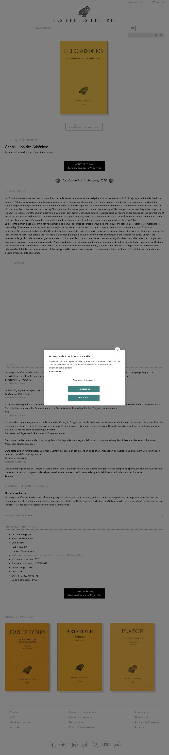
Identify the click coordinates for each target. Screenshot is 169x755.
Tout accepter (83, 389)
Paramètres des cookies (83, 380)
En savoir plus (56, 371)
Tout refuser (83, 398)
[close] (117, 350)
